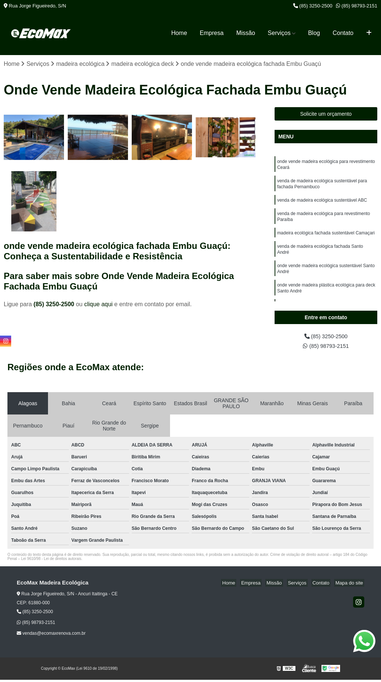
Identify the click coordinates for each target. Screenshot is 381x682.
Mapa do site (350, 585)
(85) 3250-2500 (313, 6)
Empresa (212, 33)
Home (179, 33)
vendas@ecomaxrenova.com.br (51, 635)
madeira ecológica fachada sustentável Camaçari (326, 239)
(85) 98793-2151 (356, 6)
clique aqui (98, 304)
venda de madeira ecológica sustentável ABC (322, 204)
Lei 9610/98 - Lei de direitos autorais (51, 561)
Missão (245, 33)
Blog (314, 33)
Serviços (279, 33)
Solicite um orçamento (326, 115)
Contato (343, 33)
